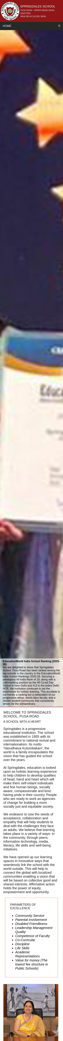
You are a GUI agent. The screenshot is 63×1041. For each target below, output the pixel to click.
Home (7, 26)
